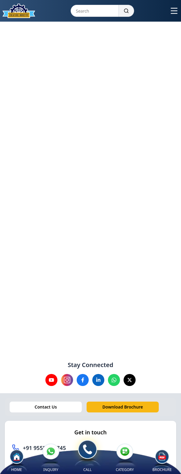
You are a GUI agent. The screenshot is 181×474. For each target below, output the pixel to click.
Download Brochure (123, 407)
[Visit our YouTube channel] (51, 380)
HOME (16, 460)
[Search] (126, 11)
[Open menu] (174, 10)
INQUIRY (50, 457)
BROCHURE (162, 462)
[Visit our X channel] (130, 380)
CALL (87, 456)
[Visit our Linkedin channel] (98, 380)
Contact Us (46, 407)
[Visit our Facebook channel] (83, 380)
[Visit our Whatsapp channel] (114, 380)
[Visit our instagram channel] (67, 380)
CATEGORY (125, 457)
